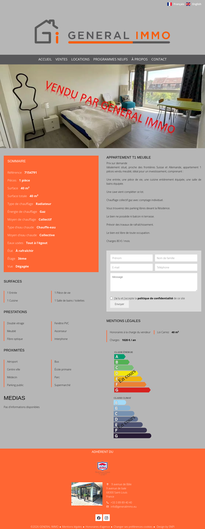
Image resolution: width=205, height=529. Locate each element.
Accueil (102, 31)
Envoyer (119, 304)
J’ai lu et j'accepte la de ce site (149, 298)
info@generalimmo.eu (124, 506)
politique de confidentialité (155, 298)
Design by (165, 526)
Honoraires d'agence (98, 526)
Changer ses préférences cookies (133, 526)
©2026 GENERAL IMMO (44, 526)
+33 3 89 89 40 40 (121, 502)
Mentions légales (72, 526)
